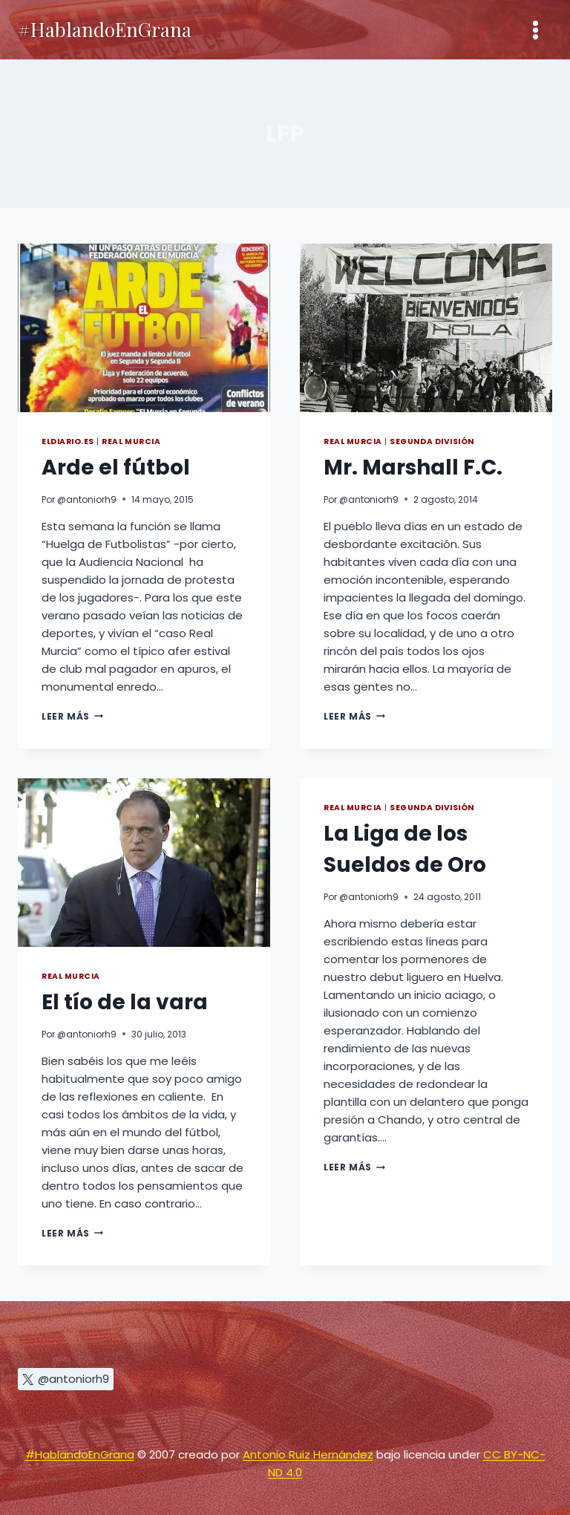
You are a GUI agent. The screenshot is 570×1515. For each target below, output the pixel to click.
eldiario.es (68, 441)
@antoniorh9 (87, 499)
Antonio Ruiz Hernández (308, 1454)
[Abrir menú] (535, 30)
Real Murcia (131, 441)
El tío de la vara (125, 1002)
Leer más (72, 716)
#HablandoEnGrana (79, 1454)
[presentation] (144, 328)
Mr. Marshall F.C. (413, 467)
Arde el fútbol (116, 467)
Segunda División (432, 441)
